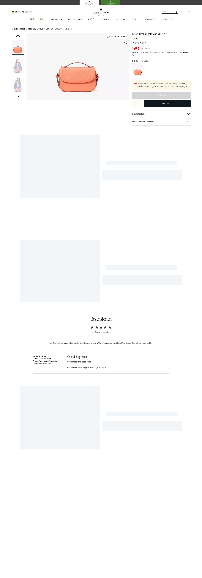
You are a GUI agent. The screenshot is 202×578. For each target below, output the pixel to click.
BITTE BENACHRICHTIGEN (167, 103)
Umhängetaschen (35, 29)
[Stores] (27, 12)
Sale (31, 36)
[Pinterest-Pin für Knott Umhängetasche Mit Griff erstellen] (175, 190)
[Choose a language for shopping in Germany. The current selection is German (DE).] (15, 12)
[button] (17, 47)
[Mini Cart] (189, 11)
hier (150, 231)
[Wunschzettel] (180, 12)
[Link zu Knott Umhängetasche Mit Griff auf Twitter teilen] (182, 190)
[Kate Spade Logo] (101, 12)
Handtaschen (19, 29)
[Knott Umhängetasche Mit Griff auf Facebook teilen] (169, 190)
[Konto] (184, 12)
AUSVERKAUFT (161, 95)
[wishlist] (125, 42)
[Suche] (165, 11)
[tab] (89, 2)
